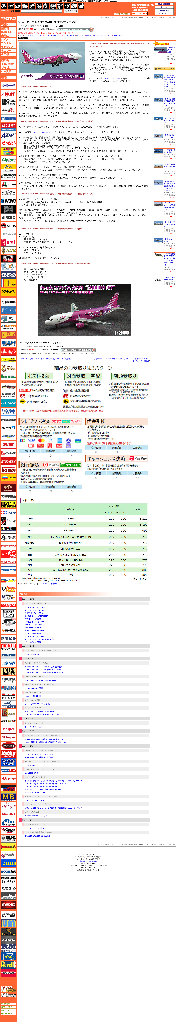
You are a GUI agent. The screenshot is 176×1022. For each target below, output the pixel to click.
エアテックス (8, 217)
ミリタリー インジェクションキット (45, 684)
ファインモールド (8, 647)
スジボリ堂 (8, 453)
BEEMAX (8, 630)
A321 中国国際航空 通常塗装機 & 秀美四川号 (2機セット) (45, 742)
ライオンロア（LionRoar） (8, 932)
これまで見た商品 (122, 14)
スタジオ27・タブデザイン (8, 461)
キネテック (8, 327)
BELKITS (8, 721)
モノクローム (8, 888)
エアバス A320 (68, 35)
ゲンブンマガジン (8, 360)
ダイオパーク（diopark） (8, 488)
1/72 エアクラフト (38, 777)
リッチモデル (8, 956)
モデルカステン (8, 880)
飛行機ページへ (8, 28)
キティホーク (8, 319)
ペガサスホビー (8, 713)
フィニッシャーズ (8, 663)
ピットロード (8, 639)
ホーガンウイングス (8, 737)
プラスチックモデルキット (46, 651)
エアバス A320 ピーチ (52, 35)
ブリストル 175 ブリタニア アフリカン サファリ (42, 715)
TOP (10, 11)
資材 (67, 6)
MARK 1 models (37, 676)
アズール (8, 135)
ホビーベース (8, 762)
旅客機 (88, 35)
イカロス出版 (29, 824)
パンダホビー (8, 614)
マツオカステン (8, 806)
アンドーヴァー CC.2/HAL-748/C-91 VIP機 (40, 680)
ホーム (99, 844)
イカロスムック (40, 824)
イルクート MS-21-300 (33, 696)
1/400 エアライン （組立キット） (49, 735)
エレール (8, 283)
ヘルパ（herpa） (8, 729)
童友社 (8, 529)
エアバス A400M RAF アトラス (36, 816)
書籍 (81, 6)
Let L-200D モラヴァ (32, 773)
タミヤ (8, 513)
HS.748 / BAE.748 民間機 (34, 688)
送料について (8, 1010)
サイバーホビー (30, 735)
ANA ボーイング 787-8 (33, 619)
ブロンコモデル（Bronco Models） (8, 704)
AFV (8, 24)
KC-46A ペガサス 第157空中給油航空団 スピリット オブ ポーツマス (169, 186)
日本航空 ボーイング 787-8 (34, 622)
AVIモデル (28, 751)
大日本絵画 (8, 496)
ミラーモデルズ (8, 839)
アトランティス (30, 651)
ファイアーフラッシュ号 (33, 727)
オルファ (8, 292)
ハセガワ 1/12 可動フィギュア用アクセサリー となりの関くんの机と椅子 (45, 359)
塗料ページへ (8, 60)
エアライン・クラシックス (34, 828)
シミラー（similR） (8, 428)
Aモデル (28, 761)
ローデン (28, 708)
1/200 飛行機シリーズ (40, 603)
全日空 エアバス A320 (113, 79)
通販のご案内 (8, 1007)
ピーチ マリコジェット (33, 35)
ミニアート (8, 814)
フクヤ (8, 680)
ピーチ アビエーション (102, 35)
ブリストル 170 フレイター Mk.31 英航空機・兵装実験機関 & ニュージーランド (53, 808)
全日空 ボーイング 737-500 (34, 636)
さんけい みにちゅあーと (8, 395)
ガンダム (46, 6)
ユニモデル (8, 915)
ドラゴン (8, 562)
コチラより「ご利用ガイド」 (50, 584)
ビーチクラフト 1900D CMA (35, 792)
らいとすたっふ (8, 940)
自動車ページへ (8, 35)
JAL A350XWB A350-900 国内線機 (37, 836)
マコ (8, 789)
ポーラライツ (8, 746)
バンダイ (8, 606)
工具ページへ (8, 64)
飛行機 (107, 844)
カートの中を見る (140, 13)
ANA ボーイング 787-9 (33, 628)
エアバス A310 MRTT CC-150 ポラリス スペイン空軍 (44, 672)
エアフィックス (8, 226)
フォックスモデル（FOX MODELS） (8, 671)
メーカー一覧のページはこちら (8, 85)
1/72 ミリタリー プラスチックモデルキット (47, 761)
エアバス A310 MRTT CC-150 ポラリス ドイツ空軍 (43, 670)
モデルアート (8, 872)
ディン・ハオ (8, 521)
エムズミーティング (9, 995)
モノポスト (8, 896)
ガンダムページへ (8, 43)
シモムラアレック (8, 436)
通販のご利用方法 (164, 4)
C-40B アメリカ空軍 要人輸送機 (169, 224)
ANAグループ (118, 35)
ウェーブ (8, 201)
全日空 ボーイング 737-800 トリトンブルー (40, 639)
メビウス (8, 847)
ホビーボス (8, 770)
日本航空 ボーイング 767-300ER (36, 616)
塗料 (53, 6)
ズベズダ (28, 692)
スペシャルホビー (8, 469)
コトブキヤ (8, 376)
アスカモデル (8, 143)
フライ (27, 804)
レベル (27, 700)
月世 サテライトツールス (8, 352)
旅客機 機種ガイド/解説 (43, 832)
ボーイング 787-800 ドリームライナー (38, 704)
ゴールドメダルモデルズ (8, 368)
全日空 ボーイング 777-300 (34, 613)
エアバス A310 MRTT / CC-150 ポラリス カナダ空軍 (43, 667)
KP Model (28, 769)
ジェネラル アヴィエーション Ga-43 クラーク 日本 (43, 790)
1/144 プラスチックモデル (38, 663)
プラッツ (8, 696)
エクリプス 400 (30, 765)
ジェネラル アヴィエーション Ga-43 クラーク (41, 787)
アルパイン (8, 160)
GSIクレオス (8, 403)
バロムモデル (8, 597)
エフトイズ (8, 267)
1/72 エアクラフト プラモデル (43, 751)
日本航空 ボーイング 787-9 (34, 630)
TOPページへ (8, 18)
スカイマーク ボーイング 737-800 (169, 120)
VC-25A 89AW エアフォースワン (169, 167)
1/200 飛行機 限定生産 (33, 26)
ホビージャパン (8, 754)
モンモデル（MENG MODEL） (8, 905)
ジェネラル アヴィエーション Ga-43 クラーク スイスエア (45, 784)
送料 (164, 7)
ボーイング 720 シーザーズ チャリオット (39, 712)
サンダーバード (37, 723)
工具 (60, 6)
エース (8, 250)
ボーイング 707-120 (32, 654)
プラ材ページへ (8, 67)
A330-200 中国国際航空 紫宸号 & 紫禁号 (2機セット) (44, 739)
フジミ (8, 688)
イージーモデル (8, 168)
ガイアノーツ (8, 302)
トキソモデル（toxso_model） (8, 537)
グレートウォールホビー (8, 343)
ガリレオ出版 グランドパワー (8, 335)
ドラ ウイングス (30, 796)
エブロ (8, 275)
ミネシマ (8, 822)
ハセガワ (22, 346)
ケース (74, 6)
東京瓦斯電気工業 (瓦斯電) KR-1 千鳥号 (39, 757)
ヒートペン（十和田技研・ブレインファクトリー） (8, 622)
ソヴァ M (28, 777)
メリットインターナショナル (8, 855)
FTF (8, 259)
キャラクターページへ (8, 47)
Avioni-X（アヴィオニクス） (8, 110)
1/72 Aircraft (35, 812)
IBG (8, 102)
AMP (26, 663)
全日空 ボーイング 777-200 (35, 607)
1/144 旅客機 (35, 700)
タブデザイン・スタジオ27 (8, 504)
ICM (8, 94)
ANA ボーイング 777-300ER (35, 625)
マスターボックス (8, 797)
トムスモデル (8, 554)
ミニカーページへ (8, 50)
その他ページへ (8, 54)
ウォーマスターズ (8, 209)
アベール (8, 151)
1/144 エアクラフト (39, 708)
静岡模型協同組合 (8, 420)
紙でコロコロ (8, 310)
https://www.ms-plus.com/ (88, 861)
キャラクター (39, 6)
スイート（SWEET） (8, 445)
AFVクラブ (8, 234)
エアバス (80, 35)
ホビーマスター (8, 779)
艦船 (18, 6)
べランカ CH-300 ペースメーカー (37, 800)
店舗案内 (164, 13)
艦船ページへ (8, 32)
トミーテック (8, 546)
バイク (32, 6)
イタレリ (8, 184)
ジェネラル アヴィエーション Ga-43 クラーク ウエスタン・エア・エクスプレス (53, 781)
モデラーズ (8, 863)
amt (8, 242)
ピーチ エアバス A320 (33, 642)
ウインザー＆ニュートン (8, 193)
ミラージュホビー (8, 830)
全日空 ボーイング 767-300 (34, 610)
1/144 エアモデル (38, 692)
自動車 (25, 6)
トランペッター (8, 570)
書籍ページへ (8, 77)
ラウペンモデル (8, 948)
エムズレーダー (9, 989)
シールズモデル (8, 412)
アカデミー (8, 127)
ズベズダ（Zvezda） (8, 477)
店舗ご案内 (8, 1004)
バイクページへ (8, 39)
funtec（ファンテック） (8, 655)
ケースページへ (8, 71)
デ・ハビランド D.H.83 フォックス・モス (40, 754)
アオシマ (28, 723)
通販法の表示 (8, 1013)
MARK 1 (28, 676)
